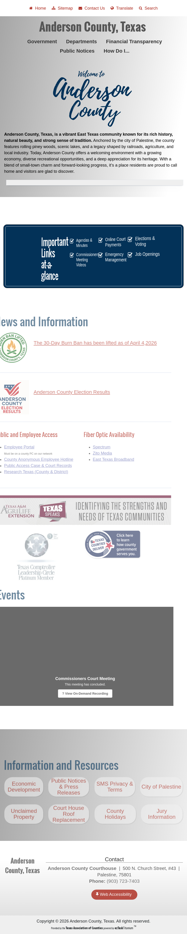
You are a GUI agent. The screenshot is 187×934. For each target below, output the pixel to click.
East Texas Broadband (101, 459)
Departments (82, 41)
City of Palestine (161, 799)
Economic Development (24, 799)
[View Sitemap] (62, 8)
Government (43, 41)
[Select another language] (121, 8)
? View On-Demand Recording (73, 693)
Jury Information (162, 826)
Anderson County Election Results (59, 392)
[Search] (148, 8)
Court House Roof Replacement (68, 826)
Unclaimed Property (24, 826)
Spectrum (89, 447)
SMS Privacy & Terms (114, 799)
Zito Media (90, 453)
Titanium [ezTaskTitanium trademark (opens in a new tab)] (124, 928)
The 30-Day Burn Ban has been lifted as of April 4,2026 (82, 343)
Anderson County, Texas (92, 27)
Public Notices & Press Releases (68, 799)
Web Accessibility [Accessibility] (114, 894)
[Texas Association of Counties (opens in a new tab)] (84, 928)
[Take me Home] (37, 8)
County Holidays (115, 826)
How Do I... (117, 51)
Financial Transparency (135, 41)
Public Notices (78, 51)
